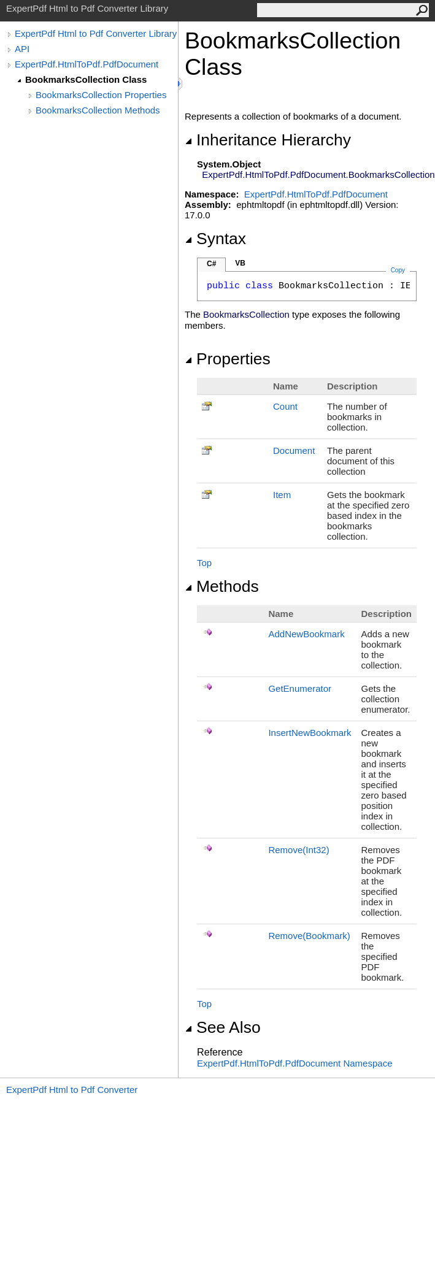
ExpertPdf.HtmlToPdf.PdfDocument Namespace (294, 1063)
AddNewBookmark (306, 634)
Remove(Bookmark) (309, 935)
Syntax (215, 238)
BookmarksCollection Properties (101, 95)
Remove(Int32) (298, 850)
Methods (222, 586)
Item (282, 494)
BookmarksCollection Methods (98, 110)
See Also (223, 1027)
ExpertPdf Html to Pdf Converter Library (96, 33)
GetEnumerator (299, 688)
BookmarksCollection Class (86, 79)
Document (294, 450)
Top (204, 563)
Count (285, 406)
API (22, 49)
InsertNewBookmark (309, 732)
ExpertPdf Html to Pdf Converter (71, 1089)
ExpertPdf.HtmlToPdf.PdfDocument (86, 64)
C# (211, 263)
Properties (228, 359)
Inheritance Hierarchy (268, 140)
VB (240, 263)
